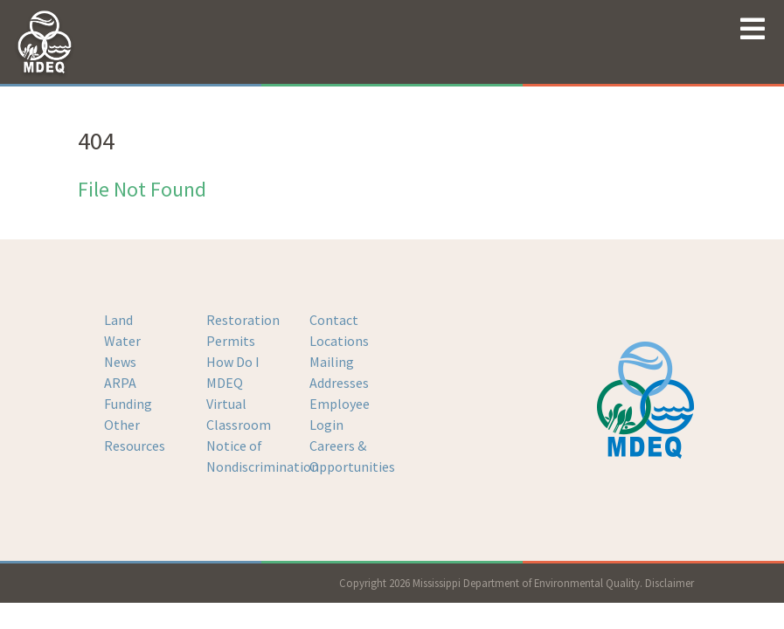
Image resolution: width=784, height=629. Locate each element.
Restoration (243, 319)
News (120, 361)
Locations (339, 340)
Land (118, 319)
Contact (333, 319)
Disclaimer (669, 583)
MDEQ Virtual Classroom (238, 403)
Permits (230, 340)
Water (122, 340)
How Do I (233, 361)
